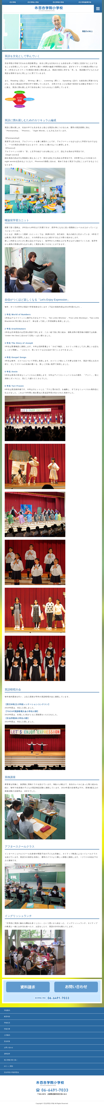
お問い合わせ (8, 1047)
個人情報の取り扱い (10, 1060)
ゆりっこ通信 (8, 1066)
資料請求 (7, 1054)
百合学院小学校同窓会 (11, 1072)
